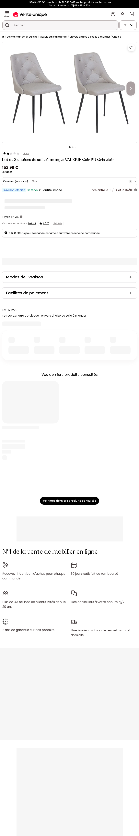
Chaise (116, 36)
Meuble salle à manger (53, 36)
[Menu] (7, 12)
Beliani (32, 223)
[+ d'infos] (135, 190)
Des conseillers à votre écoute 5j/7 (98, 602)
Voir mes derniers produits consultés (69, 501)
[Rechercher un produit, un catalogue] (7, 25)
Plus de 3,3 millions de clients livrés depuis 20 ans (34, 604)
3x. (17, 217)
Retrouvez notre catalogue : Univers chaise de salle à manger (44, 316)
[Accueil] (3, 37)
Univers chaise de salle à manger (90, 36)
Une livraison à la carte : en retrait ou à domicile (100, 632)
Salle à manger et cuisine (22, 36)
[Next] (130, 88)
